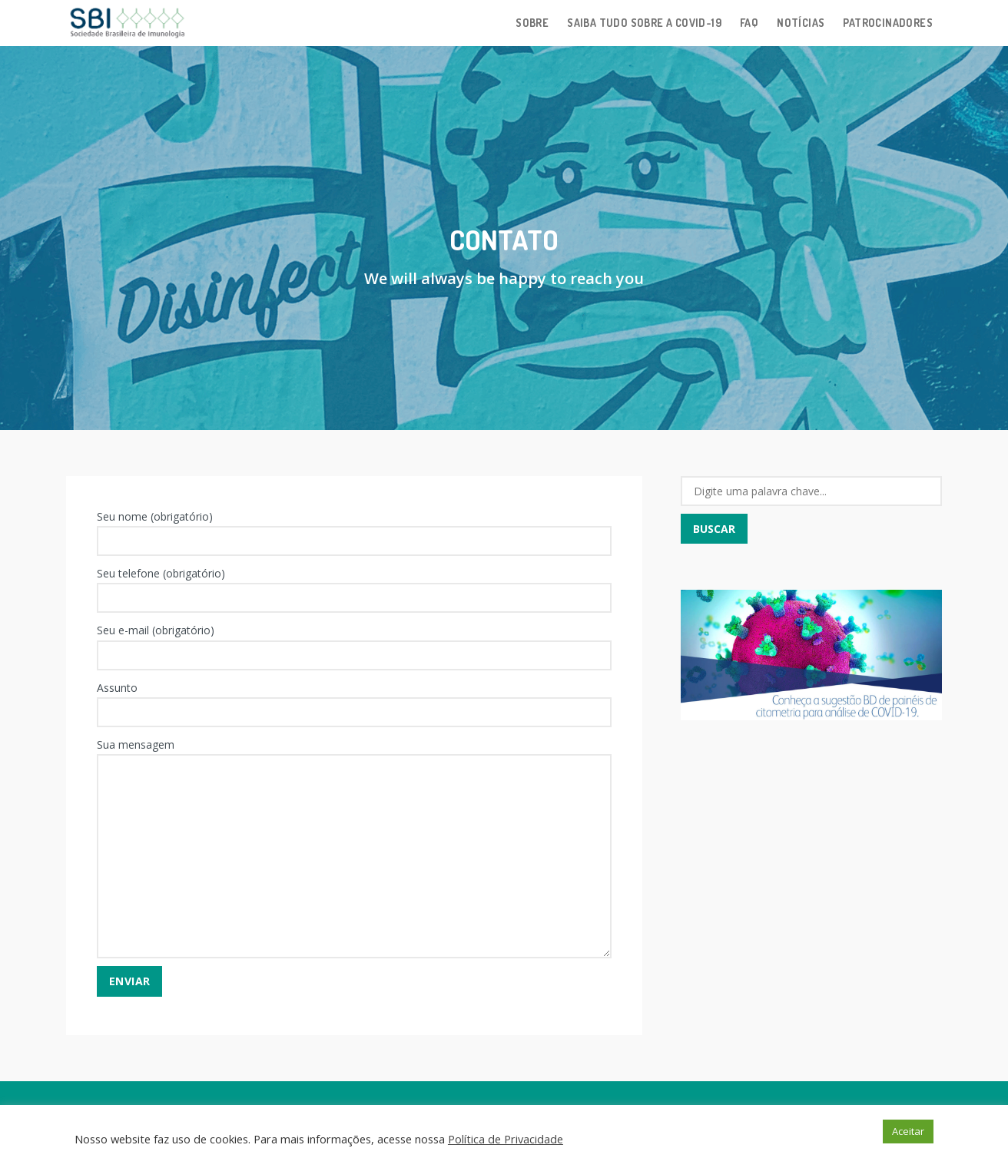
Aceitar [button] (908, 1131)
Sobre (532, 22)
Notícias (800, 22)
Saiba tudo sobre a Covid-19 (644, 22)
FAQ (749, 22)
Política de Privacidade (505, 1138)
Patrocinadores (888, 22)
